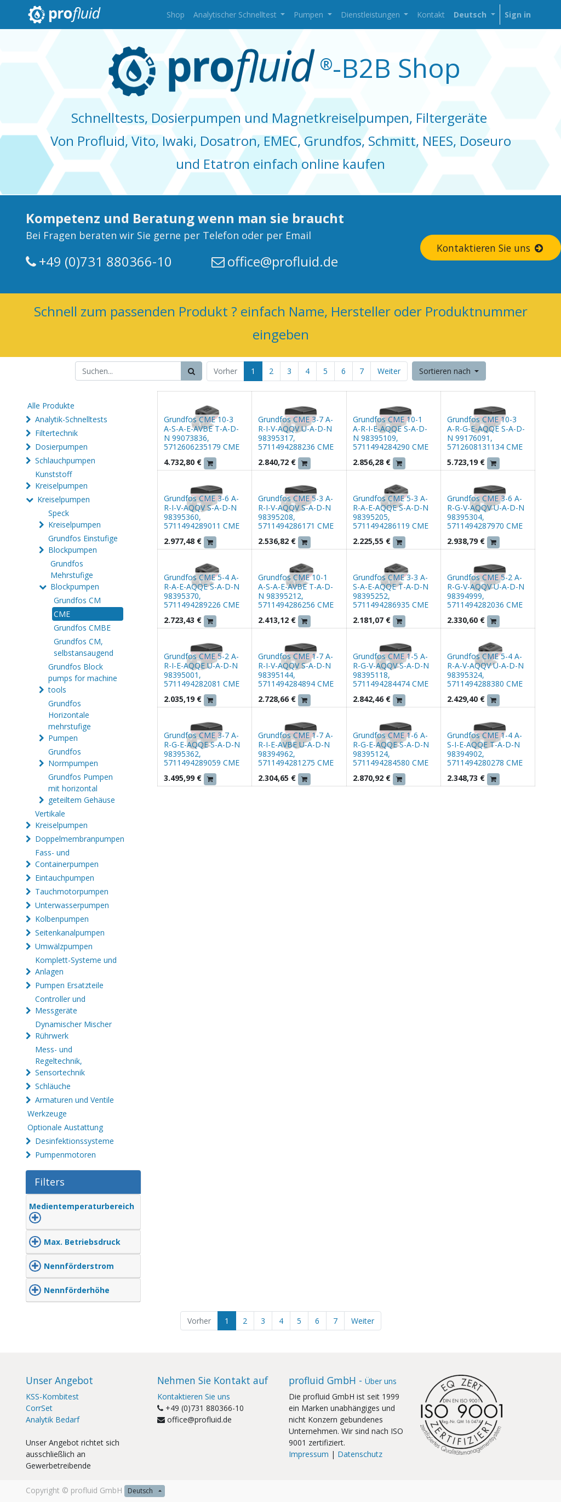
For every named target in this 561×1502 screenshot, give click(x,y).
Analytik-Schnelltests (71, 419)
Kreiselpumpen (63, 499)
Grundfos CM (77, 600)
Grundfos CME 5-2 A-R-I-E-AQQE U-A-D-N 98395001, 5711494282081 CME (201, 670)
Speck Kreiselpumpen (74, 519)
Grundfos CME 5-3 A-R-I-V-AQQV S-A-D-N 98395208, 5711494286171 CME (296, 512)
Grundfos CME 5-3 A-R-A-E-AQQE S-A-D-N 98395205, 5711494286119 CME (390, 512)
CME (62, 614)
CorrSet (39, 1408)
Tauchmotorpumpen (71, 891)
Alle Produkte (51, 405)
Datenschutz (359, 1454)
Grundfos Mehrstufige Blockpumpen (74, 575)
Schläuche (53, 1086)
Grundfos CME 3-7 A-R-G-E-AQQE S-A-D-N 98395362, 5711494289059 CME (202, 749)
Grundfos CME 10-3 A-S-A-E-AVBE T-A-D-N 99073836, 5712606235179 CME (201, 433)
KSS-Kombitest (52, 1396)
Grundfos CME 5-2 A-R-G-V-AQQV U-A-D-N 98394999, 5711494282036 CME (485, 591)
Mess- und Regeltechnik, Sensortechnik (60, 1061)
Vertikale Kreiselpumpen (61, 819)
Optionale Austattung (65, 1127)
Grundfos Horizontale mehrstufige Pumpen (69, 720)
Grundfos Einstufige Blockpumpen (83, 544)
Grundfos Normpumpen (73, 757)
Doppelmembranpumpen (79, 839)
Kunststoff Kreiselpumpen (61, 480)
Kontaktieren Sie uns (193, 1396)
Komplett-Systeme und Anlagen (76, 966)
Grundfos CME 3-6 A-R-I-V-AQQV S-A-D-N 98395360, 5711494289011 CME (201, 512)
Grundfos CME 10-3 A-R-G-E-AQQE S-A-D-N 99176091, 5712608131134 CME (486, 433)
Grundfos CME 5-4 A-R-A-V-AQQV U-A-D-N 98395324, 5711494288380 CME (485, 670)
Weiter (388, 371)
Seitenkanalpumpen (70, 932)
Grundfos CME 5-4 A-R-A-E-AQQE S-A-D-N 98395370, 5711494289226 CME (201, 591)
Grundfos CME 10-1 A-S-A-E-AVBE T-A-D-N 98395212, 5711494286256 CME (296, 591)
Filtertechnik (56, 433)
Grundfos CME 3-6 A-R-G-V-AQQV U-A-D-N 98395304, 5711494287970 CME (485, 512)
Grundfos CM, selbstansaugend (83, 647)
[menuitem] (175, 14)
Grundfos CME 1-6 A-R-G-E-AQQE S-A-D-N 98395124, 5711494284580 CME (391, 749)
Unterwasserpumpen (72, 905)
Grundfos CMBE (82, 627)
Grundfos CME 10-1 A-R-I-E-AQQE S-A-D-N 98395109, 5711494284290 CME (390, 433)
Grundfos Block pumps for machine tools (82, 678)
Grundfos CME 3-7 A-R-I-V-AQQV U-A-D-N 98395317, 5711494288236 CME (296, 433)
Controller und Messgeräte (60, 1005)
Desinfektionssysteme (74, 1141)
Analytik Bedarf (52, 1419)
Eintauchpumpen (64, 877)
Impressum (309, 1454)
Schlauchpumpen (65, 460)
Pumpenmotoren (65, 1154)
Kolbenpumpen (62, 919)
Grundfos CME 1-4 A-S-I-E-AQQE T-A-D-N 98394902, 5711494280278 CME (485, 749)
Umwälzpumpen (64, 946)
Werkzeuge (47, 1113)
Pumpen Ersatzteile (69, 985)
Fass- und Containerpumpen (67, 858)
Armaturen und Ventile (74, 1100)
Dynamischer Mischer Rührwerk (73, 1030)
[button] (449, 371)
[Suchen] (191, 371)
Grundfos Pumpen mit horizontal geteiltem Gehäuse (81, 788)
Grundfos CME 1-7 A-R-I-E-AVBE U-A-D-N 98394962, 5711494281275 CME (296, 749)
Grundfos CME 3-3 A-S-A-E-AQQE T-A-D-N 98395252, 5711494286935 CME (390, 591)
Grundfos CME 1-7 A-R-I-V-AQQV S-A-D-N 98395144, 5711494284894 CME (296, 670)
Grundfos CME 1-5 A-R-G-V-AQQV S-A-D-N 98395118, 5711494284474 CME (391, 670)
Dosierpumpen (61, 446)
